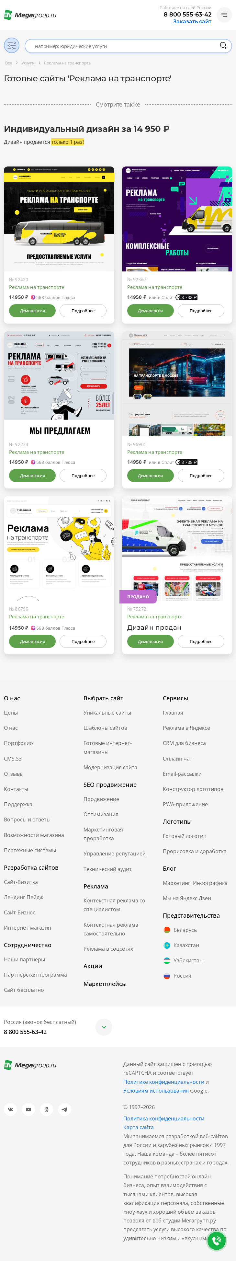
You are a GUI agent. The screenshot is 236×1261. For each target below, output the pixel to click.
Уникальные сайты (107, 712)
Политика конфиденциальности (163, 1118)
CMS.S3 (13, 758)
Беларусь (180, 930)
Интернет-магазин (27, 927)
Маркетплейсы (105, 984)
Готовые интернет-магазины (108, 747)
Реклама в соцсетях (108, 948)
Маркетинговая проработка (103, 834)
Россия (177, 976)
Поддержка (18, 804)
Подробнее (83, 311)
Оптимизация (101, 814)
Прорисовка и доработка (195, 851)
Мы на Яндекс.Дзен (187, 898)
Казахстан (181, 945)
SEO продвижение (110, 784)
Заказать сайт (192, 22)
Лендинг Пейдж (23, 897)
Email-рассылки (182, 773)
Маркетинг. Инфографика (195, 883)
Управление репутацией (115, 853)
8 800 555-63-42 (187, 14)
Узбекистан (183, 961)
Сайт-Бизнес (19, 912)
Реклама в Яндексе (186, 727)
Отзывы (14, 773)
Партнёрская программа (35, 974)
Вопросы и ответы (27, 819)
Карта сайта (138, 1127)
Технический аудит (108, 869)
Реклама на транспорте (36, 287)
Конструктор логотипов (193, 789)
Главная (173, 712)
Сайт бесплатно (24, 989)
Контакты (16, 789)
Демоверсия (32, 311)
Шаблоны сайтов (105, 727)
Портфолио (18, 743)
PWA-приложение (185, 804)
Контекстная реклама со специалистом (114, 905)
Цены (11, 712)
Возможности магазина (34, 835)
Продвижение (101, 799)
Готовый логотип (185, 836)
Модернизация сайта (110, 767)
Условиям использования (156, 1090)
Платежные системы (30, 850)
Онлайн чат (177, 758)
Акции (93, 966)
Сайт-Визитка (21, 882)
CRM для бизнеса (184, 743)
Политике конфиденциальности (163, 1081)
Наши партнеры (24, 959)
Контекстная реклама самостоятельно (111, 929)
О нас (11, 727)
